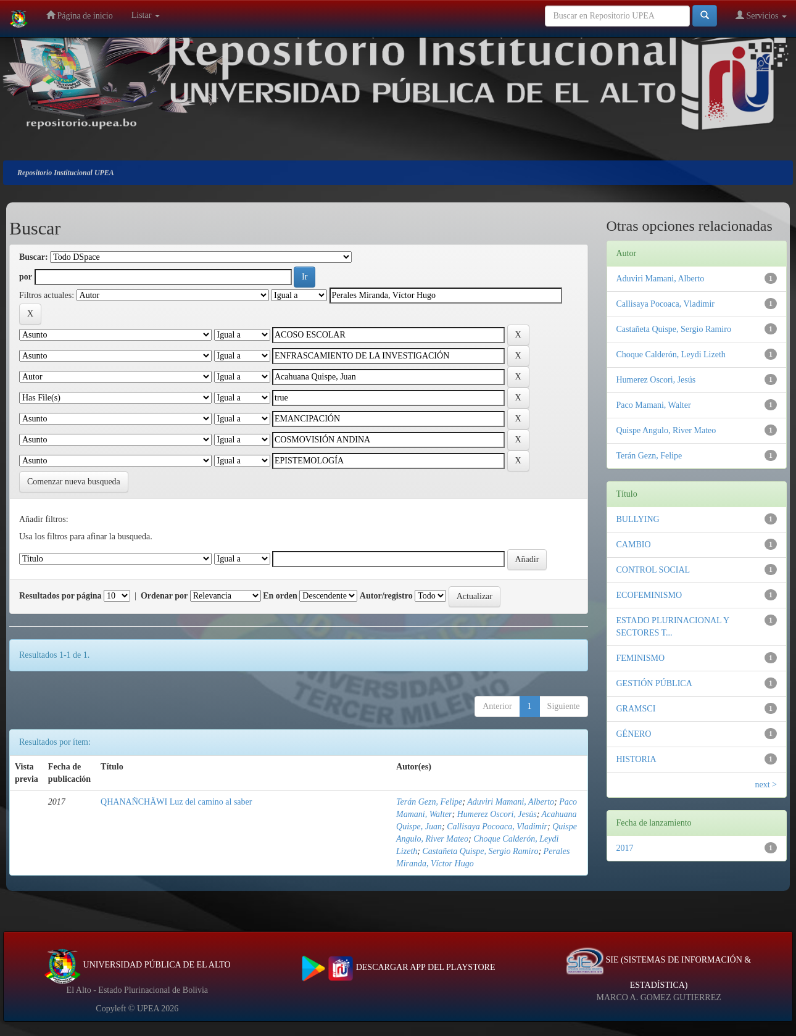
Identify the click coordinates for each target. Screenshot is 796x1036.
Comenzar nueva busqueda (73, 481)
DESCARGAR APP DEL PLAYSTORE (398, 967)
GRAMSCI (636, 708)
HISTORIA (636, 759)
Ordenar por (164, 595)
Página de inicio (79, 15)
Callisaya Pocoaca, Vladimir (497, 826)
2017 (625, 848)
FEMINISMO (640, 658)
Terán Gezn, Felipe (429, 801)
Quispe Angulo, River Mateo (666, 430)
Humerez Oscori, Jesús (497, 814)
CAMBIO (633, 544)
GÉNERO (634, 734)
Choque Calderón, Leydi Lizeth (671, 354)
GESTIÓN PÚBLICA (654, 683)
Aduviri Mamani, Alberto (510, 801)
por (25, 276)
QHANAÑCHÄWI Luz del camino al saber (176, 801)
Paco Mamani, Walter (653, 405)
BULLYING (638, 519)
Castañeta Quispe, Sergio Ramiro (480, 851)
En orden (280, 595)
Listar (145, 15)
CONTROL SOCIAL (653, 569)
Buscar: (33, 257)
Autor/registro (386, 595)
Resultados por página (60, 595)
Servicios (761, 15)
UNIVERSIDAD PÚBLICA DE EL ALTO (137, 964)
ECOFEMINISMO (649, 595)
